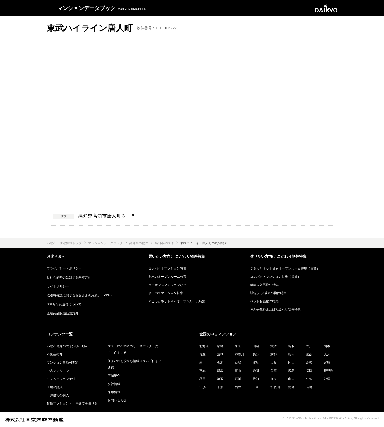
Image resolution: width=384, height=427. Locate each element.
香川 (309, 346)
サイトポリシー (58, 286)
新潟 (238, 362)
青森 (202, 354)
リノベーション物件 (61, 379)
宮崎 (327, 362)
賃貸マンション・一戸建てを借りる (72, 403)
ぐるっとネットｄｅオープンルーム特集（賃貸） (285, 268)
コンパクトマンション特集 (167, 268)
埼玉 (220, 379)
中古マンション (58, 371)
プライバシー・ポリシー (64, 268)
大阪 (273, 362)
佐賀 (309, 379)
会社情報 (114, 384)
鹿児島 (328, 371)
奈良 (273, 379)
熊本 (327, 346)
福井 (238, 387)
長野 (256, 354)
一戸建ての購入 (58, 395)
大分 (327, 354)
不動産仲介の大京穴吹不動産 (67, 346)
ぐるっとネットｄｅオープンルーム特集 (176, 301)
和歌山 (275, 387)
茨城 (220, 354)
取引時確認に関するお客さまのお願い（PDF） (80, 295)
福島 (220, 346)
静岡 (256, 371)
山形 (202, 387)
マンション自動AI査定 (62, 362)
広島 (291, 371)
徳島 (291, 387)
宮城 (202, 371)
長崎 (309, 387)
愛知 (256, 379)
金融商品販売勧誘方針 (62, 313)
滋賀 (273, 346)
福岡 (309, 371)
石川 (238, 379)
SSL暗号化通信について (64, 304)
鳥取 (291, 346)
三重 (256, 387)
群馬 (220, 371)
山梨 (256, 346)
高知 (309, 362)
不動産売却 (55, 354)
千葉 (220, 387)
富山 (238, 371)
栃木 (220, 362)
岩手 (202, 362)
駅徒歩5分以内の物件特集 (268, 293)
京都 (273, 354)
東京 (238, 346)
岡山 (291, 362)
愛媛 (309, 354)
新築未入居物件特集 (264, 285)
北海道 (204, 346)
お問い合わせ (117, 400)
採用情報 (114, 392)
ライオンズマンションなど (167, 285)
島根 (291, 354)
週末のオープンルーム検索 (167, 277)
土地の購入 (55, 387)
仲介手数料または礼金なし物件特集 (275, 309)
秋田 (202, 379)
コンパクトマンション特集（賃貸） (275, 277)
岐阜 (256, 362)
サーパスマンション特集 (165, 293)
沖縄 (327, 379)
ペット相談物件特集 (264, 301)
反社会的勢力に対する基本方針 (69, 277)
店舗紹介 (114, 376)
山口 (291, 379)
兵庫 (273, 371)
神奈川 (239, 354)
